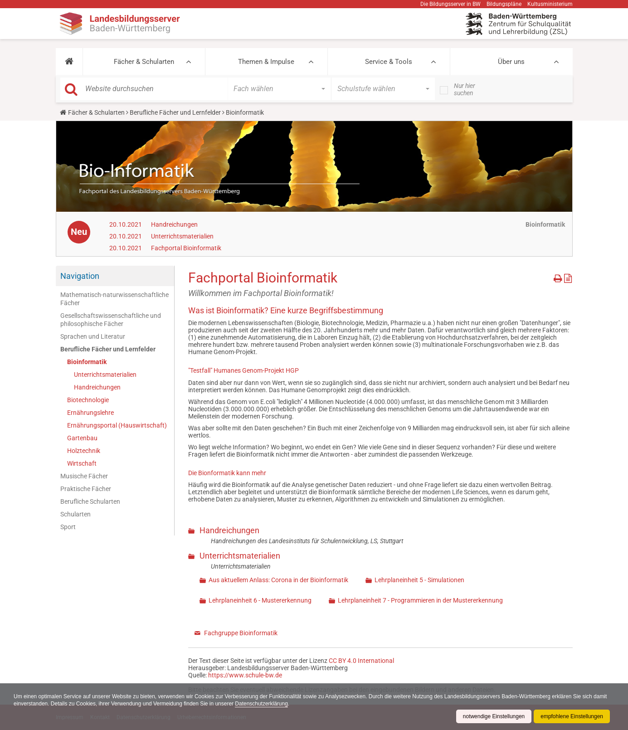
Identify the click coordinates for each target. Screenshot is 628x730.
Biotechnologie (88, 400)
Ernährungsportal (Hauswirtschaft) (117, 425)
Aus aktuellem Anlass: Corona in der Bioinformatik (278, 580)
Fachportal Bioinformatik (186, 248)
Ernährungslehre (90, 412)
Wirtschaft (82, 463)
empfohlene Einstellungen (571, 716)
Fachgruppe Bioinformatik (240, 633)
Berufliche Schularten (90, 501)
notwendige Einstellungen (493, 716)
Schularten (75, 514)
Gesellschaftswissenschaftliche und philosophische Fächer (110, 319)
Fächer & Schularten (144, 62)
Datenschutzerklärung (262, 704)
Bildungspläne (504, 4)
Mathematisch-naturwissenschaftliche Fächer (114, 299)
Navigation (79, 276)
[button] (69, 61)
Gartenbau (82, 438)
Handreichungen (174, 224)
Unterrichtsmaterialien (182, 236)
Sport (68, 526)
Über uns (511, 62)
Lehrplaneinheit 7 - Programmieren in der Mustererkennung (420, 600)
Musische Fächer (84, 476)
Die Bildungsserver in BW (450, 4)
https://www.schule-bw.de (245, 675)
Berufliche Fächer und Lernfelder (175, 112)
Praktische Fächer (85, 488)
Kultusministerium (550, 4)
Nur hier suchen (464, 89)
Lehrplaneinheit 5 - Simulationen (419, 580)
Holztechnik (83, 450)
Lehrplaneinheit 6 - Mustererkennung (260, 600)
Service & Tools (388, 62)
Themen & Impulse (266, 62)
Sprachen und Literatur (92, 336)
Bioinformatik (87, 361)
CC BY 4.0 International (361, 660)
